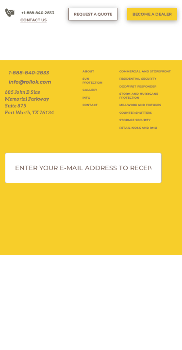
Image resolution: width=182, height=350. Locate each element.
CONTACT (90, 105)
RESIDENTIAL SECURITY (137, 79)
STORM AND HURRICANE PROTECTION (138, 96)
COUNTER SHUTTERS (135, 113)
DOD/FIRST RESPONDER (137, 86)
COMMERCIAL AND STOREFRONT (145, 71)
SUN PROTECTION (92, 81)
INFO (86, 98)
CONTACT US (33, 20)
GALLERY (90, 90)
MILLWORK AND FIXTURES (140, 105)
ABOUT (88, 71)
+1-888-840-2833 (37, 12)
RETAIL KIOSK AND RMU (138, 128)
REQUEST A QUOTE (93, 14)
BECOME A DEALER (152, 14)
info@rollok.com (30, 82)
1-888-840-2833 (29, 73)
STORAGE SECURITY (134, 120)
